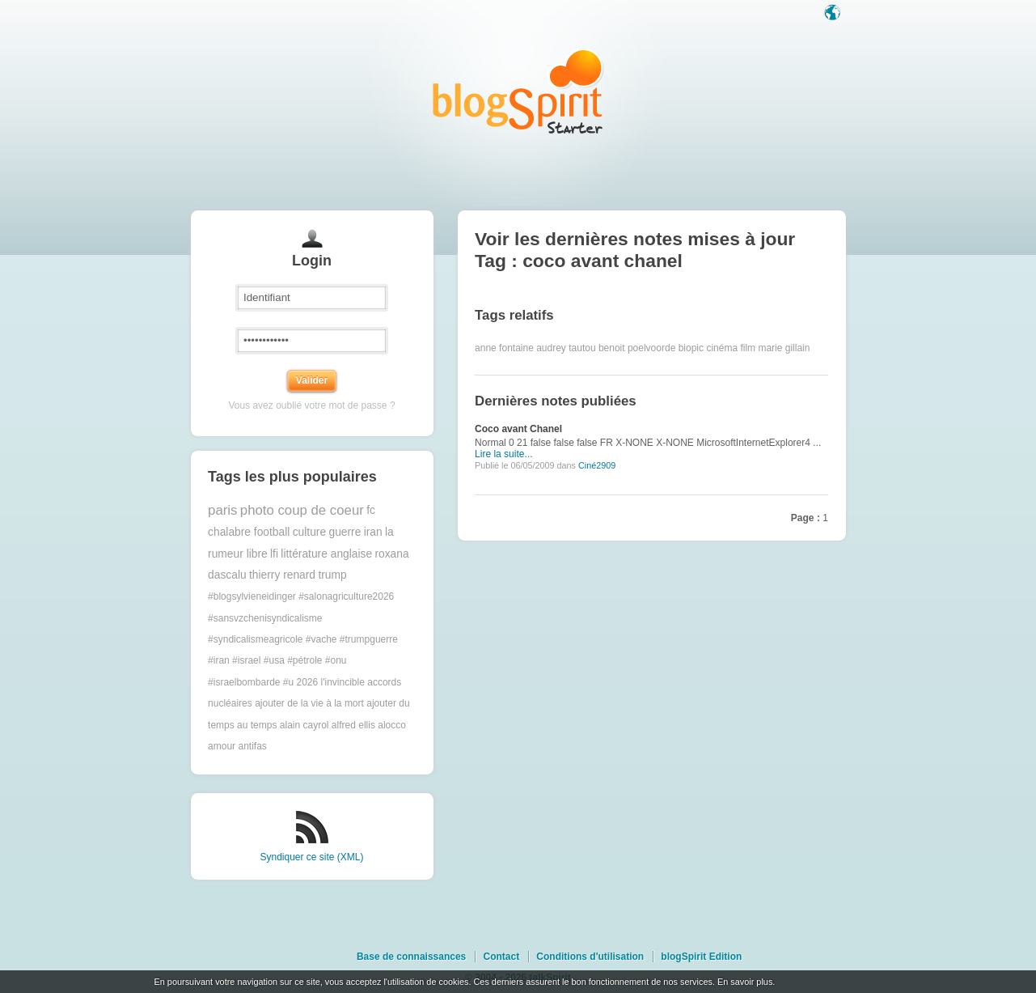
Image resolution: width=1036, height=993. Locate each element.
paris (222, 510)
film (747, 348)
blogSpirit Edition (701, 956)
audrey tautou (565, 348)
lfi (274, 554)
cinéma (722, 348)
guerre (344, 532)
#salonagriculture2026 (346, 596)
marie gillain (784, 348)
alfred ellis (353, 725)
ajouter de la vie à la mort (309, 703)
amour (221, 746)
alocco (392, 725)
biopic (691, 348)
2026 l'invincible (331, 682)
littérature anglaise (326, 554)
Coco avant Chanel (518, 429)
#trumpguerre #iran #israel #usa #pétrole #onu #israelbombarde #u (303, 661)
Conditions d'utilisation (590, 956)
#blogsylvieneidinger (252, 596)
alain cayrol (304, 725)
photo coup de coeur (302, 510)
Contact (501, 956)
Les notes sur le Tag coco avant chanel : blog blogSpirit (518, 91)
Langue (834, 13)
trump (332, 575)
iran (373, 532)
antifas (252, 746)
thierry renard (282, 575)
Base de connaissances (411, 956)
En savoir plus (744, 982)
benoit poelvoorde (636, 348)
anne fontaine (504, 348)
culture (309, 532)
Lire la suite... (503, 454)
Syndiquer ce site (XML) (311, 857)
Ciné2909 (596, 465)
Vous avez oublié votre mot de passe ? (311, 405)
